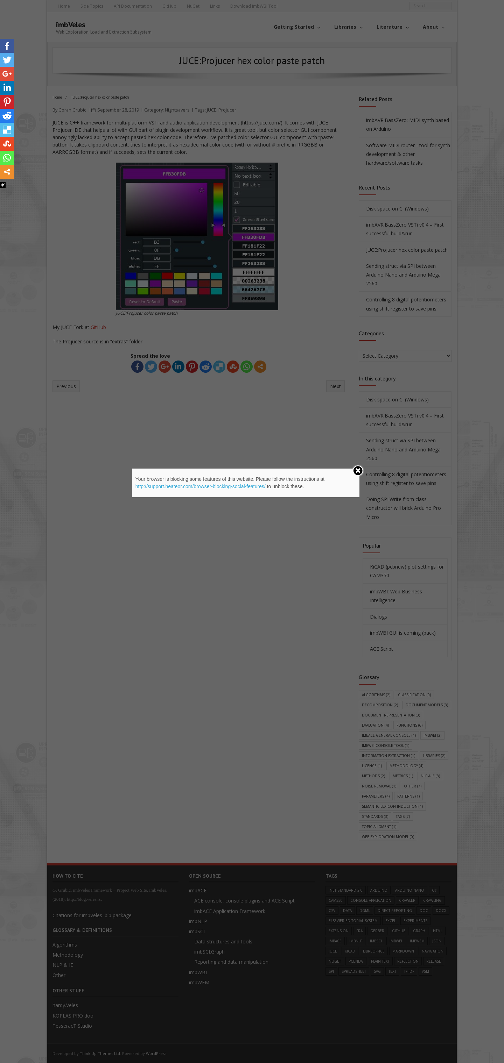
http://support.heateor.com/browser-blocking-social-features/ (200, 486)
